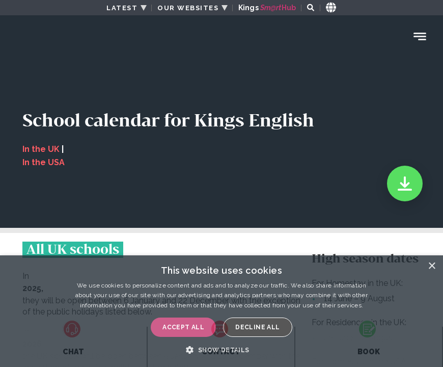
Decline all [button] (257, 327)
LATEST (121, 8)
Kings (267, 8)
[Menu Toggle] (420, 36)
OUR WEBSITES (187, 8)
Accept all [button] (183, 327)
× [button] (431, 266)
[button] (221, 350)
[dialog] (221, 311)
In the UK (41, 149)
